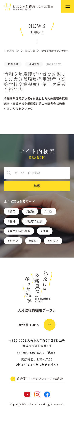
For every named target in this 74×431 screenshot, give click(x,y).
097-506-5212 (34, 353)
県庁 (34, 241)
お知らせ (30, 50)
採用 (13, 211)
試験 (31, 211)
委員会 (53, 241)
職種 (13, 221)
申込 (49, 211)
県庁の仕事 (35, 221)
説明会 (14, 241)
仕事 (46, 231)
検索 (37, 186)
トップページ (11, 50)
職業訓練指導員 (20, 231)
